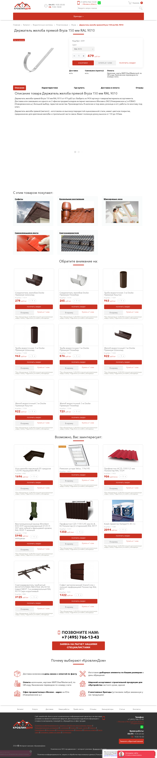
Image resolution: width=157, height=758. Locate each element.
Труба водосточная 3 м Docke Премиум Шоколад (29, 349)
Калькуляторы (107, 709)
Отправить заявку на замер (50, 732)
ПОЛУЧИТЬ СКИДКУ (127, 63)
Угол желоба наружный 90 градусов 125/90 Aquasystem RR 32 (33, 469)
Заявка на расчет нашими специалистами (78, 646)
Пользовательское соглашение (47, 728)
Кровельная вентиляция (71, 199)
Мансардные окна (113, 199)
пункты (99, 70)
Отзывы (93, 709)
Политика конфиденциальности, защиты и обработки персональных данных (63, 725)
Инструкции (50, 730)
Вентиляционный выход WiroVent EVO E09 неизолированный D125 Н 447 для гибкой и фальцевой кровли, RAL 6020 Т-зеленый (33, 527)
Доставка (49, 709)
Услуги (35, 709)
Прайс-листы (78, 709)
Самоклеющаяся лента (26, 233)
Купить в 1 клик (43, 312)
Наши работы (64, 709)
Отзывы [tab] (139, 88)
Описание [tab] (19, 88)
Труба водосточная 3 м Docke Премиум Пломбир (74, 349)
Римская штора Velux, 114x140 (75, 468)
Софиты (19, 199)
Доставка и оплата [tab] (110, 88)
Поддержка (66, 732)
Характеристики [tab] (50, 88)
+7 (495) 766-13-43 (88, 2)
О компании (64, 728)
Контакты (137, 709)
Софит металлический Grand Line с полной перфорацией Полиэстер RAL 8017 (78, 587)
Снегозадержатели (69, 233)
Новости (92, 728)
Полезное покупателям (65, 730)
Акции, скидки (83, 728)
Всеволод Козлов (99, 749)
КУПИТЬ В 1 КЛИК (105, 63)
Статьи (122, 709)
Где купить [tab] (79, 88)
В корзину (25, 313)
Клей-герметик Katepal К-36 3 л (119, 524)
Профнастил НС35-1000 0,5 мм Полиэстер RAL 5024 (119, 469)
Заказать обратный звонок (131, 741)
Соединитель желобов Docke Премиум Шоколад (29, 293)
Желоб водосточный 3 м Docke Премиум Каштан (30, 404)
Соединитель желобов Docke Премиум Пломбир (74, 293)
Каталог (20, 709)
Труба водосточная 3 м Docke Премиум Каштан (118, 293)
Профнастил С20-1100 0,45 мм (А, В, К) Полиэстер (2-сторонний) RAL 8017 (78, 525)
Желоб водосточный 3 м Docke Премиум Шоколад (119, 349)
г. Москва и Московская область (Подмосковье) (130, 723)
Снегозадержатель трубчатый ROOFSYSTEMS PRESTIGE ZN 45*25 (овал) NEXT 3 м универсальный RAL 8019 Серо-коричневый (33, 588)
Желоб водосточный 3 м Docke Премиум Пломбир (75, 404)
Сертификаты (40, 730)
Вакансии (78, 730)
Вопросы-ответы (90, 730)
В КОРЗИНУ (83, 63)
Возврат (73, 728)
